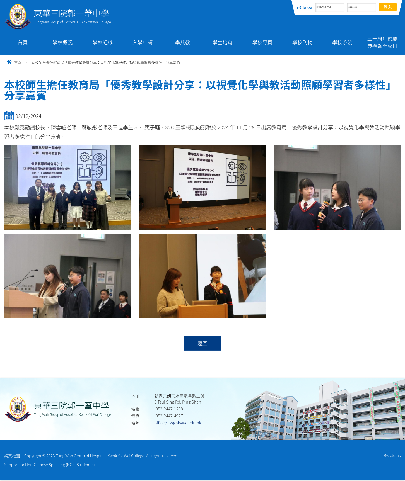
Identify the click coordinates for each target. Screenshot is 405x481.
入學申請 (142, 42)
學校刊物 (302, 42)
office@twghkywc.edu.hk (177, 423)
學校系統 (342, 42)
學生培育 (223, 42)
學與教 (182, 42)
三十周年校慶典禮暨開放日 (382, 42)
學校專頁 (262, 42)
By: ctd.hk (392, 456)
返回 (202, 343)
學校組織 (103, 42)
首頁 (23, 42)
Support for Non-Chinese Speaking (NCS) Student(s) (49, 465)
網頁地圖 (12, 456)
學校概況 (63, 42)
